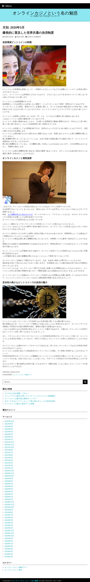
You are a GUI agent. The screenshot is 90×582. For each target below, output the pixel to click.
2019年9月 (9, 510)
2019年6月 (9, 518)
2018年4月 (9, 551)
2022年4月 (9, 432)
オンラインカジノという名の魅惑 (45, 13)
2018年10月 (9, 536)
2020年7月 (9, 484)
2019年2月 (9, 528)
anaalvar (20, 37)
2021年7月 (9, 452)
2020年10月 (9, 476)
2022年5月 (9, 429)
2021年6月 (9, 455)
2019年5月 (9, 520)
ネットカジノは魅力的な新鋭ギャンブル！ (21, 398)
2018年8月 (9, 541)
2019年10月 (9, 507)
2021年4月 (9, 460)
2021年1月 (9, 468)
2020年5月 (9, 489)
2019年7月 (9, 515)
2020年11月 (9, 473)
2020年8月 (9, 481)
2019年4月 (9, 523)
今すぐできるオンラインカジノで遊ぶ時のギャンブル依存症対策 (30, 401)
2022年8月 (9, 424)
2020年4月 (9, 491)
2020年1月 (9, 499)
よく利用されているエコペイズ (20, 214)
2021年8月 (9, 450)
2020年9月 (9, 478)
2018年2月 (9, 557)
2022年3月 (9, 434)
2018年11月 (9, 533)
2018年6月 (9, 546)
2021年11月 (9, 445)
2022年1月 (9, 439)
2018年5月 (9, 549)
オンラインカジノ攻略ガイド (22, 375)
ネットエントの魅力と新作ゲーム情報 (19, 404)
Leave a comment (34, 37)
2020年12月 (9, 471)
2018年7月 (9, 544)
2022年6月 (9, 426)
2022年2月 (9, 437)
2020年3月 (9, 494)
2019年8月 (9, 512)
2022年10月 (9, 421)
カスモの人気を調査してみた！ (17, 393)
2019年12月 (9, 502)
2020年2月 (9, 497)
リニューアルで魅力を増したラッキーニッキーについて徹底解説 (30, 396)
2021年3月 (9, 463)
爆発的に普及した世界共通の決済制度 (28, 32)
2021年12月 (9, 442)
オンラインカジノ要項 (13, 570)
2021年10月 (9, 447)
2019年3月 (9, 525)
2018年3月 (9, 554)
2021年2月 (9, 465)
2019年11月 (9, 504)
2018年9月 (9, 538)
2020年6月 (9, 486)
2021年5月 (9, 458)
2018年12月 (9, 531)
